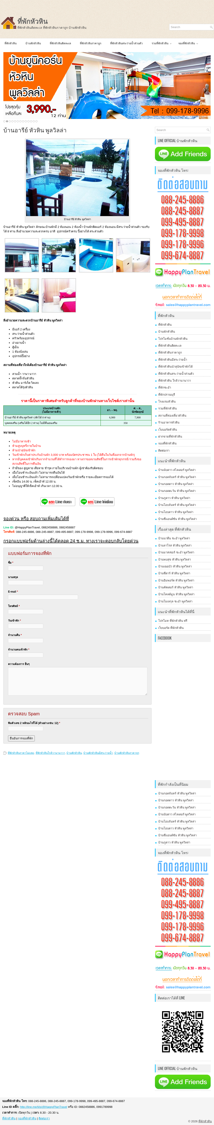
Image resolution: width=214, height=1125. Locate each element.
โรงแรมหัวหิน (167, 401)
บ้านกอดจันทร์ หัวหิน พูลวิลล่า (177, 477)
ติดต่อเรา (163, 450)
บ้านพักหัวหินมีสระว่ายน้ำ (98, 753)
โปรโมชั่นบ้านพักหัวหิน (172, 338)
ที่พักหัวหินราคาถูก (170, 352)
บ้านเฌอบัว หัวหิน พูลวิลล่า (175, 566)
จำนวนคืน (15, 635)
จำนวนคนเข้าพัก (18, 649)
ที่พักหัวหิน (32, 21)
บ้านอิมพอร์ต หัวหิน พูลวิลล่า (176, 580)
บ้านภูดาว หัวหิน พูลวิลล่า (174, 498)
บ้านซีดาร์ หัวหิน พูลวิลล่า (174, 573)
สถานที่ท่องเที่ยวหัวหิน (172, 415)
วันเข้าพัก (14, 620)
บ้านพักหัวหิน (74, 753)
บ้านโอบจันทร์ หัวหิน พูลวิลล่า (177, 505)
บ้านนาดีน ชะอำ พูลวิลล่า (174, 538)
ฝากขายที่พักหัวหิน (170, 436)
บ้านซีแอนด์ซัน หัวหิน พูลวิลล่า (177, 519)
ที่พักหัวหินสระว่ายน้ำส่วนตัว (176, 373)
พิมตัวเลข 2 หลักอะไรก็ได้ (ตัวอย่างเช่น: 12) (34, 723)
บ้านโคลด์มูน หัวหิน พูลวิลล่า (176, 594)
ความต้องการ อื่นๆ (18, 664)
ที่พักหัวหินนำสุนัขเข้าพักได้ (175, 366)
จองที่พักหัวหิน (167, 443)
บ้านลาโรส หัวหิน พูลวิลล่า (174, 545)
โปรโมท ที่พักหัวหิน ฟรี (172, 620)
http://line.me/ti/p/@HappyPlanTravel (43, 1107)
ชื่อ (10, 562)
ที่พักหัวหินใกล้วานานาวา (50, 753)
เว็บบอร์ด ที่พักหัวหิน (171, 628)
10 (28, 121)
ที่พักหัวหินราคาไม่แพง (21, 753)
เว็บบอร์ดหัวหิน (167, 429)
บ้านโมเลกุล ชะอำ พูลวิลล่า (175, 601)
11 (31, 121)
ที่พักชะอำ (164, 387)
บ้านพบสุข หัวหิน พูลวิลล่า (174, 559)
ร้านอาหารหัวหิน (168, 422)
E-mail (13, 591)
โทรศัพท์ (14, 606)
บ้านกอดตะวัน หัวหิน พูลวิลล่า (176, 491)
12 (34, 121)
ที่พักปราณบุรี (166, 394)
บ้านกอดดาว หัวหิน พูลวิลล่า (175, 484)
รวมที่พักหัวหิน (167, 408)
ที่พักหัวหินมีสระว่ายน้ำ (172, 359)
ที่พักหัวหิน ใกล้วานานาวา (174, 380)
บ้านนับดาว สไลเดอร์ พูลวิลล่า (176, 470)
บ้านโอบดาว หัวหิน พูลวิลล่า (175, 512)
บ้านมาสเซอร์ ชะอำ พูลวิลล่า (176, 552)
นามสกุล (13, 577)
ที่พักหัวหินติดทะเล (169, 345)
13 (36, 121)
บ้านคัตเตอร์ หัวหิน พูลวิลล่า (175, 587)
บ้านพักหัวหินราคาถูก (126, 753)
